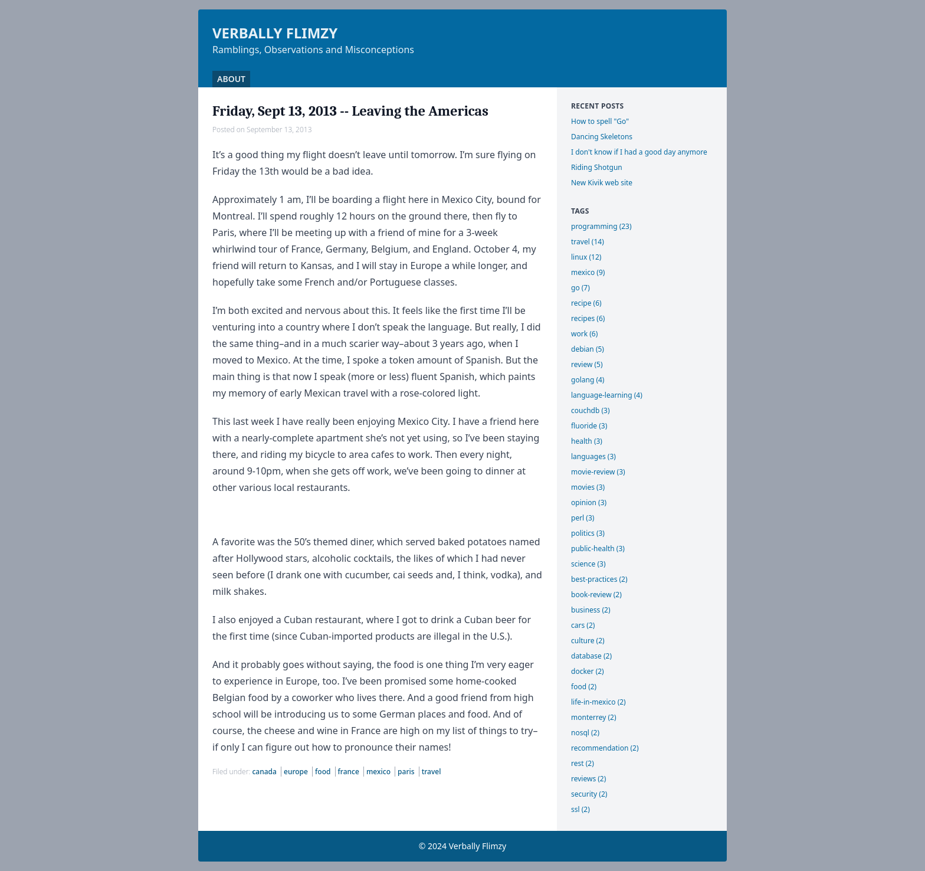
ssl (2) (580, 809)
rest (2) (582, 763)
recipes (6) (588, 318)
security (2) (589, 794)
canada (265, 772)
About (231, 78)
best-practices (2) (599, 579)
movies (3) (588, 487)
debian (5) (587, 349)
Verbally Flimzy (274, 32)
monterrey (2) (593, 717)
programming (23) (601, 226)
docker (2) (587, 671)
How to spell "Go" (600, 121)
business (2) (591, 610)
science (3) (588, 564)
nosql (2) (585, 733)
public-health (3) (598, 548)
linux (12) (586, 257)
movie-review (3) (598, 472)
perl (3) (582, 518)
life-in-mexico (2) (598, 702)
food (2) (583, 687)
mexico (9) (588, 272)
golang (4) (587, 380)
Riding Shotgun (596, 167)
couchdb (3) (590, 410)
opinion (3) (588, 502)
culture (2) (588, 641)
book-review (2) (596, 595)
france (349, 772)
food (324, 772)
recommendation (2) (605, 748)
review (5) (587, 364)
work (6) (584, 334)
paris (407, 772)
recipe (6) (586, 303)
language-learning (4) (606, 395)
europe (297, 772)
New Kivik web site (601, 183)
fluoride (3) (589, 426)
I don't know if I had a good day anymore (639, 152)
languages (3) (593, 456)
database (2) (591, 656)
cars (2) (583, 625)
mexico (379, 772)
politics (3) (588, 533)
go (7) (580, 288)
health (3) (586, 441)
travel (431, 772)
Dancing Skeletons (601, 137)
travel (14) (587, 242)
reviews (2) (588, 779)
